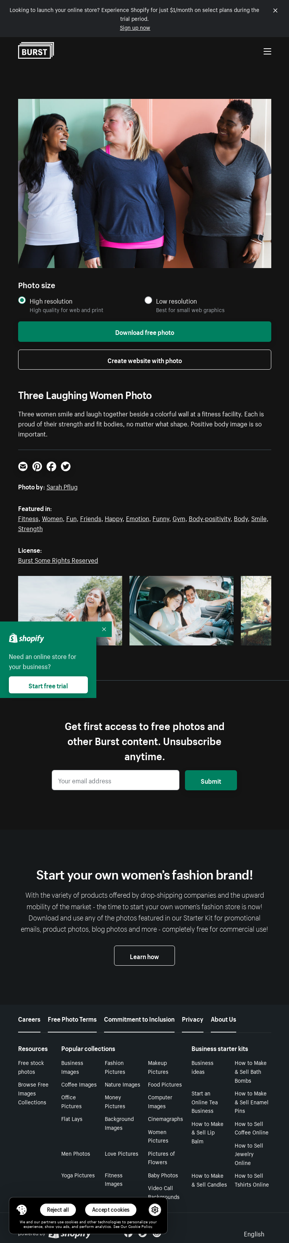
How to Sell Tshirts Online (252, 1179)
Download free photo (144, 331)
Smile (259, 518)
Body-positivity (209, 518)
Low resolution (176, 300)
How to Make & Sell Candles (209, 1179)
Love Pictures (121, 1153)
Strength (30, 528)
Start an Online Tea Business (205, 1101)
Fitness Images (114, 1179)
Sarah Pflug (62, 486)
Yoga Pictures (78, 1174)
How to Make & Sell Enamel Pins (252, 1101)
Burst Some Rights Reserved (58, 559)
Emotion (137, 518)
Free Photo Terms (72, 1018)
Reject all (58, 1209)
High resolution (51, 300)
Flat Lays (71, 1118)
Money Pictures (115, 1101)
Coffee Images (79, 1084)
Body (241, 518)
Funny (161, 518)
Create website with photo (145, 360)
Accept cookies (111, 1209)
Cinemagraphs (165, 1118)
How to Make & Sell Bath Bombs (251, 1071)
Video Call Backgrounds (164, 1192)
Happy (114, 518)
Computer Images (160, 1101)
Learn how (144, 956)
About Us (223, 1018)
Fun (71, 518)
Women (52, 518)
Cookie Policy (140, 1226)
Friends (90, 518)
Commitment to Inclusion (139, 1018)
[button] (21, 1210)
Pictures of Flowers (161, 1157)
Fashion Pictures (115, 1066)
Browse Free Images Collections (33, 1093)
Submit (211, 780)
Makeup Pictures (158, 1066)
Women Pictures (158, 1136)
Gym (179, 518)
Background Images (119, 1122)
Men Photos (75, 1153)
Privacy (192, 1018)
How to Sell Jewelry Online (249, 1154)
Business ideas (202, 1066)
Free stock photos (31, 1066)
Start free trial (48, 685)
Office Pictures (71, 1101)
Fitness (28, 518)
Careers (29, 1018)
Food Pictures (165, 1084)
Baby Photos (163, 1174)
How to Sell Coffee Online (252, 1127)
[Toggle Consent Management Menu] (21, 1210)
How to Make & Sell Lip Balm (207, 1132)
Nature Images (122, 1084)
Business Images (72, 1066)
